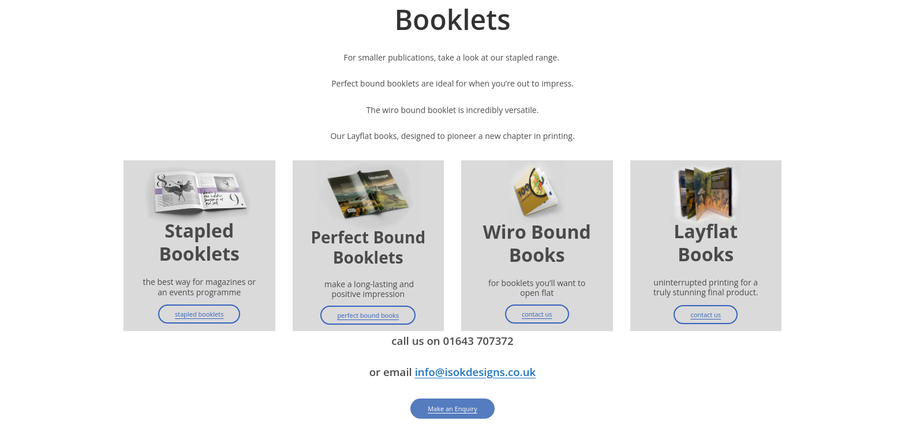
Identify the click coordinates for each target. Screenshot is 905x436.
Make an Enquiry (452, 408)
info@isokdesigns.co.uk (475, 371)
